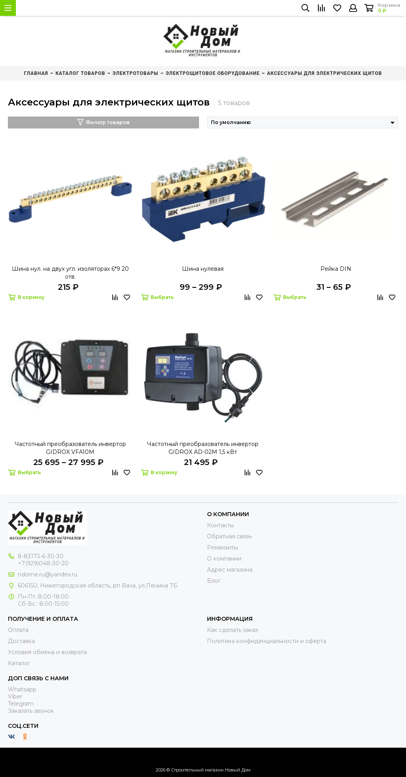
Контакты (220, 525)
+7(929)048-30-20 (43, 563)
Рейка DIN (335, 268)
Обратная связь (229, 536)
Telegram (21, 703)
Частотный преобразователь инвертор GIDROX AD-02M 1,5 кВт (203, 447)
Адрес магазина (230, 569)
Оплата (18, 629)
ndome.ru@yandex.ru (47, 574)
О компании (224, 558)
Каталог (19, 663)
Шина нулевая (203, 268)
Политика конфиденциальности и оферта (266, 641)
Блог (213, 580)
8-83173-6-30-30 (40, 556)
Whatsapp (22, 689)
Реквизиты (222, 547)
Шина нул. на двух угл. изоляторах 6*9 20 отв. (70, 272)
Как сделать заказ (232, 629)
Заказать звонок (31, 710)
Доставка (21, 641)
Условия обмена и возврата (47, 652)
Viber (15, 696)
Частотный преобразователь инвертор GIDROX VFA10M (70, 447)
